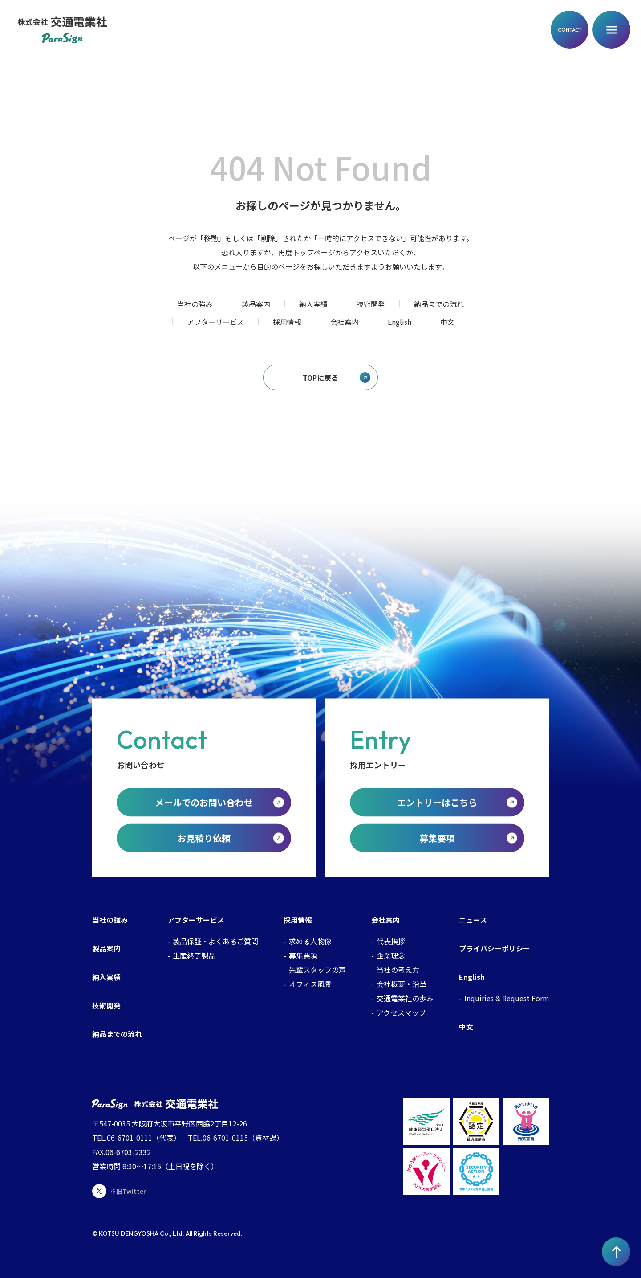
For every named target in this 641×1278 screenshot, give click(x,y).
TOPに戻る (320, 377)
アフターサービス (215, 321)
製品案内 (256, 303)
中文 (447, 321)
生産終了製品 (194, 955)
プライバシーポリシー (494, 948)
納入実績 (313, 303)
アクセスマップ (401, 1012)
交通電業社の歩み (405, 998)
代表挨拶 (391, 941)
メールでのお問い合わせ (204, 801)
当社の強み (195, 303)
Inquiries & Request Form (506, 998)
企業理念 (391, 955)
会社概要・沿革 (401, 984)
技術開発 (371, 303)
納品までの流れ (439, 303)
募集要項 (437, 837)
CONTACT (570, 29)
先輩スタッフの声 (317, 969)
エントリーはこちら (437, 801)
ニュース (473, 919)
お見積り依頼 (204, 837)
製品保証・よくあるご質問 (215, 941)
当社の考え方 (398, 969)
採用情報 (287, 321)
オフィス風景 (310, 984)
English (399, 321)
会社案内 (344, 321)
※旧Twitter (119, 1191)
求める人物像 (310, 941)
